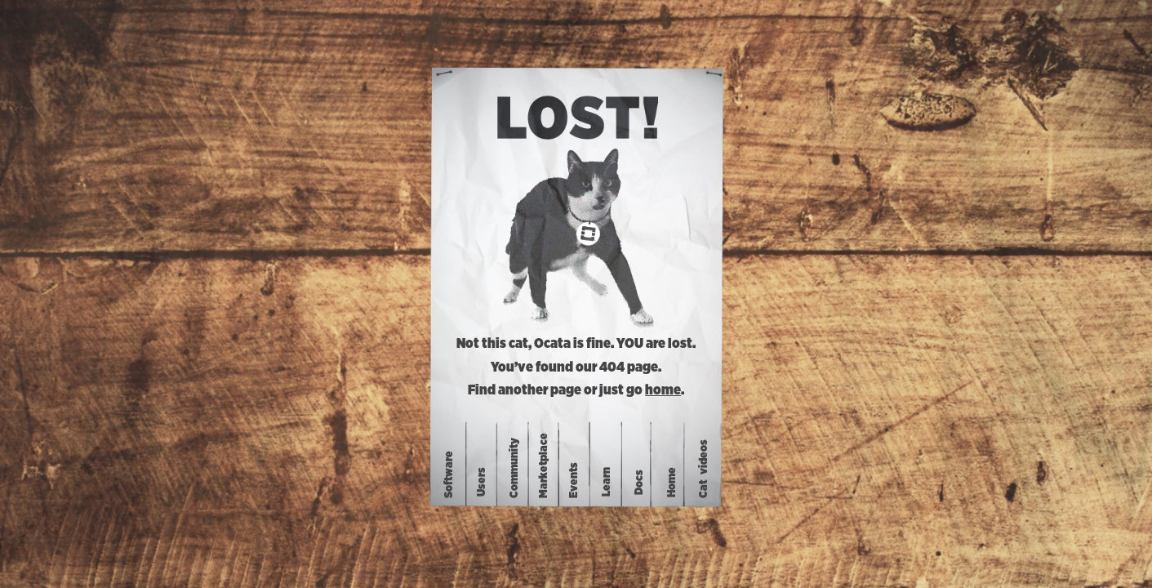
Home (672, 481)
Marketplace (543, 465)
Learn (606, 482)
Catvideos (703, 468)
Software (449, 474)
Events (574, 480)
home (663, 390)
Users (482, 482)
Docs (639, 481)
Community (515, 468)
